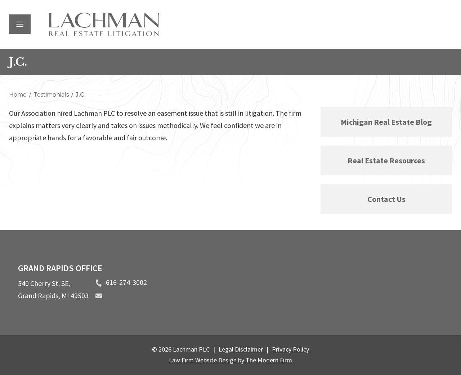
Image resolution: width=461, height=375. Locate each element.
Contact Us (386, 199)
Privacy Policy (290, 349)
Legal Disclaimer (241, 349)
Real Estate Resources (386, 160)
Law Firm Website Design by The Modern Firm (230, 360)
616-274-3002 (126, 282)
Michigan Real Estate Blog (386, 122)
